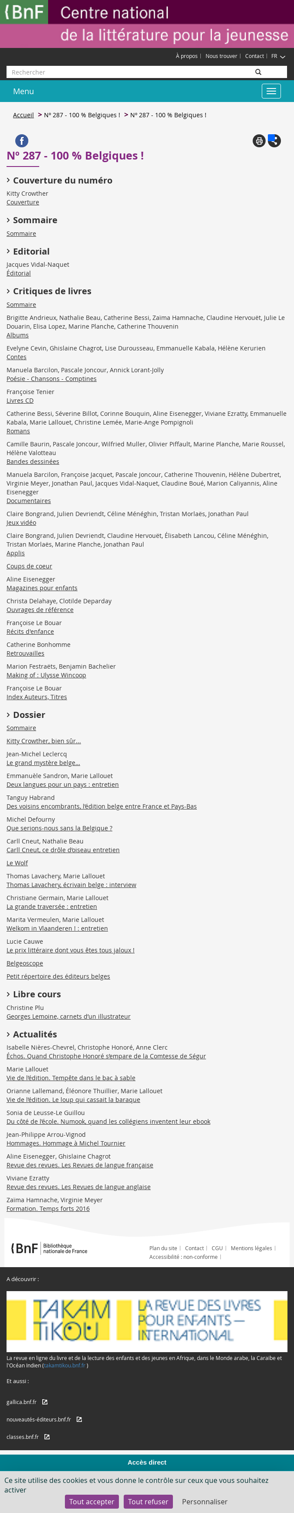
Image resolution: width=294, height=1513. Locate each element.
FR (278, 55)
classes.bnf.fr (23, 1436)
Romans (18, 431)
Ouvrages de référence (40, 609)
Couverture (23, 202)
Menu (23, 91)
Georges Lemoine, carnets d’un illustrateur (69, 1016)
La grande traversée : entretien (52, 906)
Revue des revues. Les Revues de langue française (80, 1165)
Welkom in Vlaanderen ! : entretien (57, 928)
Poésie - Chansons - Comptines (52, 378)
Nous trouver (221, 55)
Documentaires (29, 500)
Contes (17, 357)
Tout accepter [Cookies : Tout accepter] (92, 1501)
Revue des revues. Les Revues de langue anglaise (79, 1187)
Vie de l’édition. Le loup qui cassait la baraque (73, 1099)
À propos (187, 55)
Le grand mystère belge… (43, 762)
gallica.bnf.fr (22, 1401)
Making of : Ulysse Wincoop (46, 675)
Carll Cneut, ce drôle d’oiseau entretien (63, 850)
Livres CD (20, 400)
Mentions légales (251, 1247)
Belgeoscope (25, 963)
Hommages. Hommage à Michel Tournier (66, 1143)
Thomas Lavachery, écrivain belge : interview (71, 885)
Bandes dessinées (33, 461)
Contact (254, 55)
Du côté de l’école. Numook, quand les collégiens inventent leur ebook (108, 1121)
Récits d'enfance (30, 631)
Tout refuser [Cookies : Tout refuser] (148, 1501)
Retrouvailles (25, 653)
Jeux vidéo (21, 522)
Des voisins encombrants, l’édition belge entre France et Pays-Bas (102, 806)
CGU (217, 1247)
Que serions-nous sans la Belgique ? (59, 828)
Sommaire (21, 233)
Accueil (23, 115)
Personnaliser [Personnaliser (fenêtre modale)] (205, 1501)
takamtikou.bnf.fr (64, 1365)
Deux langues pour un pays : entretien (63, 784)
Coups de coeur (29, 566)
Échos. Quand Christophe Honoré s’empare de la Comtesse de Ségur (106, 1056)
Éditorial (19, 273)
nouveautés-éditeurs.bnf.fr (39, 1419)
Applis (16, 553)
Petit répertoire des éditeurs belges (58, 976)
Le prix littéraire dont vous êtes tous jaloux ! (71, 950)
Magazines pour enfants (42, 588)
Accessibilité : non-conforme (183, 1256)
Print (259, 140)
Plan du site (163, 1247)
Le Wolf (17, 863)
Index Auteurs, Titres (37, 697)
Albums (18, 335)
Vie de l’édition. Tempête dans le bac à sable (71, 1078)
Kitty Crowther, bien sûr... (44, 741)
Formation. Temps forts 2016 (48, 1208)
